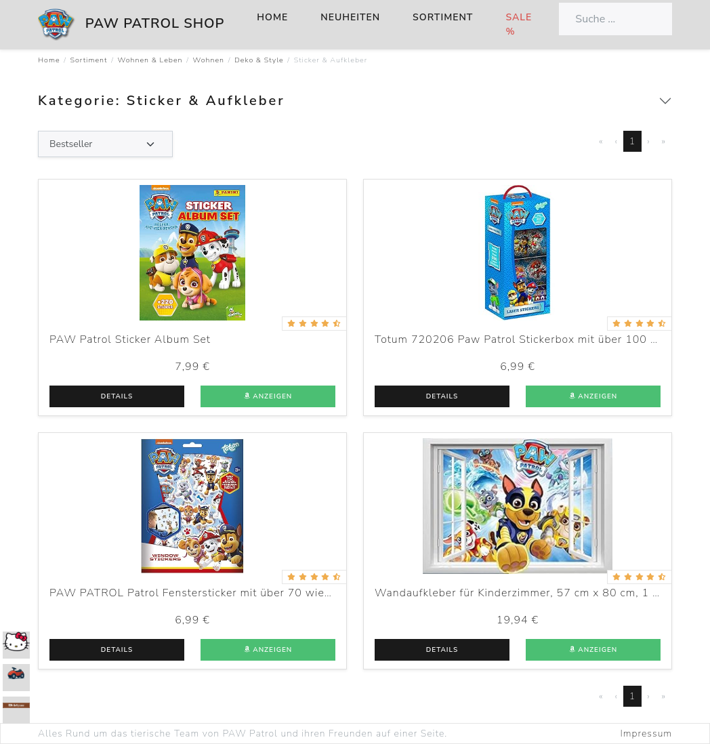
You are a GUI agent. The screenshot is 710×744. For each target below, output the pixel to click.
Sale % (518, 24)
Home (272, 17)
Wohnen (209, 60)
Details (117, 396)
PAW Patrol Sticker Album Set (130, 339)
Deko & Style (259, 60)
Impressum (646, 733)
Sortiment (443, 17)
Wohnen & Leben (149, 60)
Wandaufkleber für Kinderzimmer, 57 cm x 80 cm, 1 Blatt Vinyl (542, 592)
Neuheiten (350, 17)
